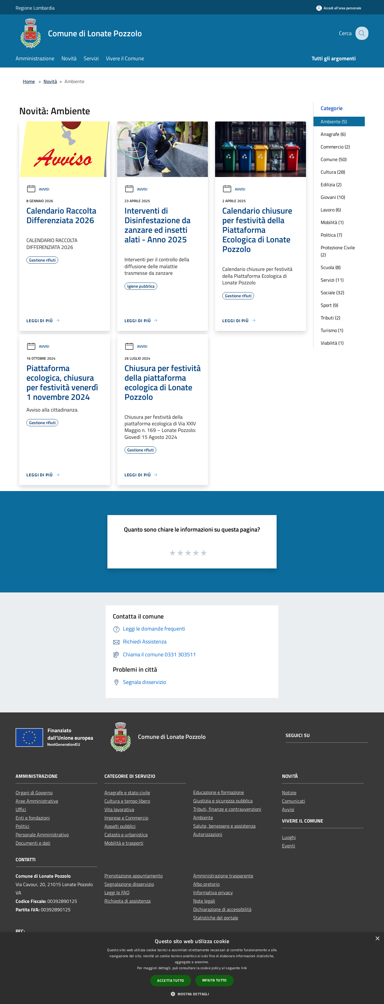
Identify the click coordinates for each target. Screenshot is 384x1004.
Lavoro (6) (331, 209)
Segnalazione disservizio (129, 884)
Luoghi (289, 837)
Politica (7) (331, 234)
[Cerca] (361, 33)
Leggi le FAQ (117, 892)
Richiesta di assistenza (127, 900)
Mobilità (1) (332, 222)
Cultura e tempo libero (127, 801)
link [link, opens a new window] (244, 968)
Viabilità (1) (332, 342)
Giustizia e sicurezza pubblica (223, 800)
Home (29, 81)
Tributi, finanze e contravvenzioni (227, 809)
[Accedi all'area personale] (338, 7)
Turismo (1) (332, 330)
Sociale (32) (332, 292)
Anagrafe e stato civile (127, 792)
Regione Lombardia (35, 7)
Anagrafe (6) (333, 134)
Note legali (204, 900)
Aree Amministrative (37, 801)
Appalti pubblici (120, 826)
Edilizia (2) (331, 184)
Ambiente (203, 817)
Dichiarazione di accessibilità (222, 909)
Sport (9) (329, 305)
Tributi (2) (330, 317)
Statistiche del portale (215, 917)
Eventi (288, 845)
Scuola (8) (330, 267)
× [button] (377, 939)
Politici (22, 826)
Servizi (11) (332, 279)
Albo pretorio (206, 884)
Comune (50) (333, 159)
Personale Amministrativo (42, 834)
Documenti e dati (33, 843)
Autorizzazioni (207, 834)
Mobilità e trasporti (123, 843)
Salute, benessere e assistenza (224, 825)
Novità (50, 81)
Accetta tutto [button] (170, 980)
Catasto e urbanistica (126, 834)
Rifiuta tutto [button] (214, 980)
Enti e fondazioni (33, 817)
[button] (192, 994)
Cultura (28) (333, 171)
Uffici (21, 809)
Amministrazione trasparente (223, 875)
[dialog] (192, 968)
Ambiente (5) (334, 121)
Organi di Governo (34, 792)
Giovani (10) (333, 197)
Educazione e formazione (218, 792)
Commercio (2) (335, 146)
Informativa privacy (213, 892)
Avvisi (37, 189)
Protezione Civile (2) (338, 251)
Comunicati (293, 801)
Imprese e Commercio (126, 817)
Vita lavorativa (119, 809)
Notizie (289, 792)
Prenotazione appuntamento (133, 875)
